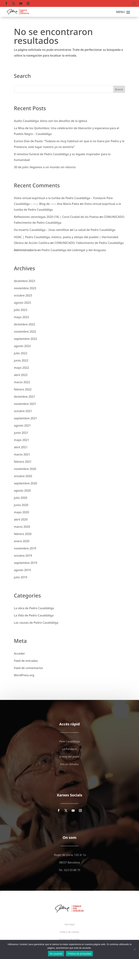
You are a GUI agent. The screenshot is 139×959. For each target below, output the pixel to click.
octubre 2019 (23, 556)
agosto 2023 (22, 303)
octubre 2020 (23, 476)
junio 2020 (21, 505)
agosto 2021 (22, 425)
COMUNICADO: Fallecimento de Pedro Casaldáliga (89, 243)
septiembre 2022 (25, 339)
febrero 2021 (22, 462)
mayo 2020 (21, 512)
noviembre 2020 (25, 469)
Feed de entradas (26, 661)
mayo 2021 (21, 440)
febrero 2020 (22, 534)
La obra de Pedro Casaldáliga (34, 608)
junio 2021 (21, 433)
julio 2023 (20, 310)
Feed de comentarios (28, 668)
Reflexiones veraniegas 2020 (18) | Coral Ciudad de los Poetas (56, 217)
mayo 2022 (21, 368)
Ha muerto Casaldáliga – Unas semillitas (41, 230)
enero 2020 (21, 541)
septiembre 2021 (25, 418)
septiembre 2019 (25, 563)
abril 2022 (21, 375)
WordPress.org (24, 675)
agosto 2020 (22, 491)
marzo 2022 (22, 382)
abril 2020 (21, 519)
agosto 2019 (22, 570)
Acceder (19, 653)
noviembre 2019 (25, 548)
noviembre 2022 (25, 332)
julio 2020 (20, 498)
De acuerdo (56, 953)
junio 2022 (21, 360)
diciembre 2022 (24, 324)
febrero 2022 (22, 389)
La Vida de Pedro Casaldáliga (34, 615)
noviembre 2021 (25, 404)
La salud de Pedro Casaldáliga (94, 230)
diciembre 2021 (24, 397)
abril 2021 (21, 447)
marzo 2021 (22, 454)
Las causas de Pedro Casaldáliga (36, 623)
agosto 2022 (22, 346)
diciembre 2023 (24, 281)
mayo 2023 (21, 317)
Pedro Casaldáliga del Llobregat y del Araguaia (74, 250)
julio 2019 (20, 577)
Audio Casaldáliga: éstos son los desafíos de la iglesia (50, 121)
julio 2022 (20, 353)
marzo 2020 (22, 527)
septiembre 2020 (25, 483)
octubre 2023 (23, 295)
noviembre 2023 (25, 288)
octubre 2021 (23, 411)
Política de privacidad (79, 953)
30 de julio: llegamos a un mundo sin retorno (45, 167)
